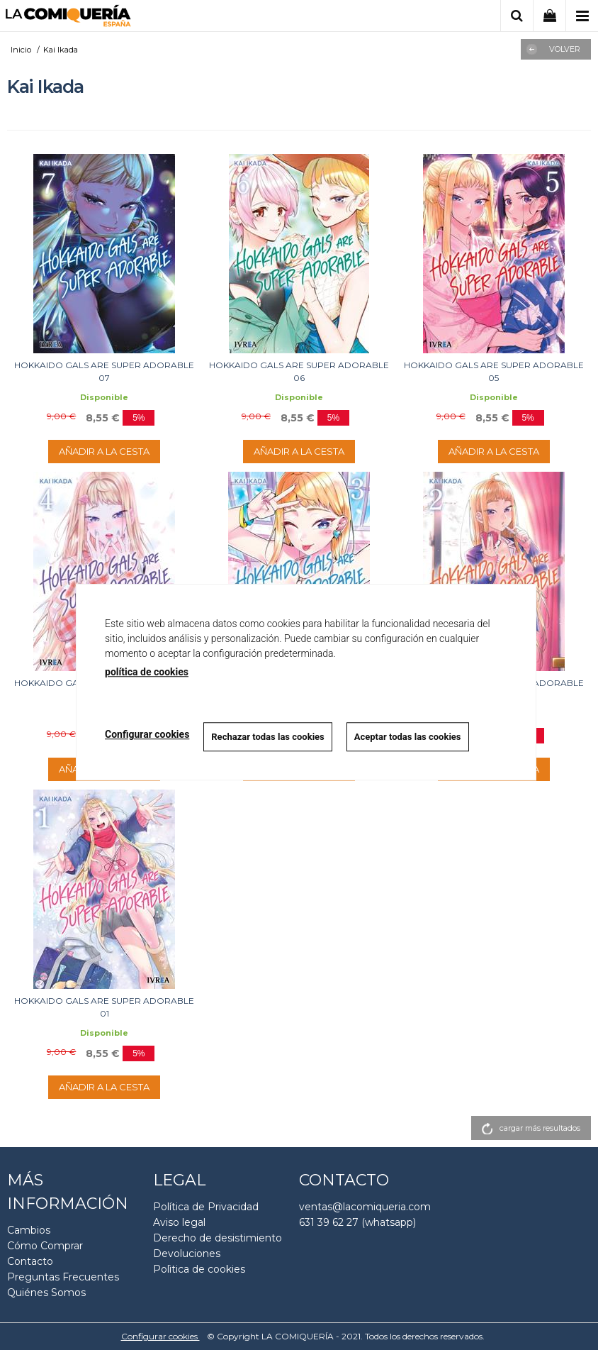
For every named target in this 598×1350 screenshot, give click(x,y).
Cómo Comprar (45, 1245)
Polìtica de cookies (199, 1269)
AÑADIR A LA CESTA (104, 451)
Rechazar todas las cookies (268, 736)
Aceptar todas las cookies (407, 736)
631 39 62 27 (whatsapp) (357, 1222)
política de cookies (146, 671)
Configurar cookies (160, 1336)
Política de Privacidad (206, 1206)
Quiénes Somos (46, 1292)
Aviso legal (179, 1222)
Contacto (30, 1261)
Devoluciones (186, 1253)
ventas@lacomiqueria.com (365, 1206)
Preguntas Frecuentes (63, 1277)
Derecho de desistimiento (217, 1238)
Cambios (28, 1230)
